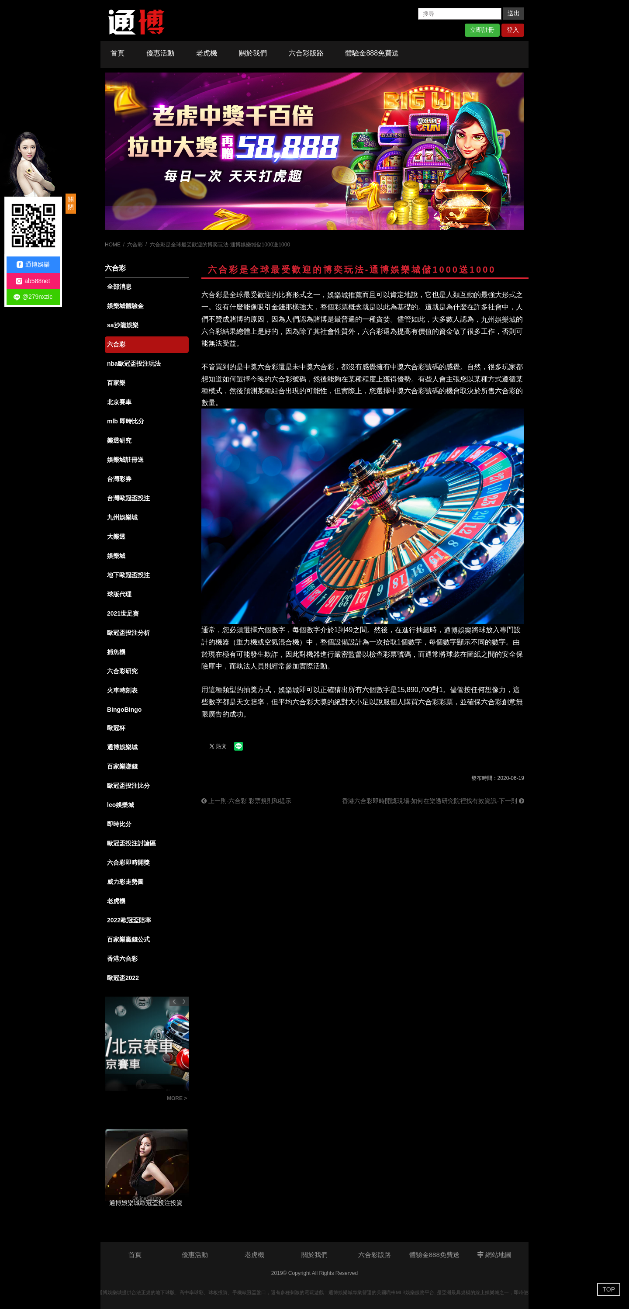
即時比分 (119, 824)
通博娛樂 (33, 264)
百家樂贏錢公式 (128, 939)
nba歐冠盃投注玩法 (134, 363)
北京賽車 (119, 401)
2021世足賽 (123, 613)
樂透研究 (119, 440)
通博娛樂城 (122, 747)
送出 (514, 13)
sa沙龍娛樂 (122, 325)
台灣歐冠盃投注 (128, 498)
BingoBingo (124, 709)
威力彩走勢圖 (125, 881)
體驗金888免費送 (372, 53)
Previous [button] (174, 1001)
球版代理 (119, 594)
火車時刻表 (122, 690)
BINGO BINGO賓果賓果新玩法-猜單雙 (133, 1099)
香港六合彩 (122, 958)
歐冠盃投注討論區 (131, 843)
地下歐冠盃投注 (128, 574)
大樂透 (116, 536)
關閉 (71, 203)
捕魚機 (116, 651)
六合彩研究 (122, 671)
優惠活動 (160, 53)
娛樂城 (116, 555)
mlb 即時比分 (125, 421)
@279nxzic (33, 297)
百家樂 (116, 382)
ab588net (33, 281)
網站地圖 (494, 1254)
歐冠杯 (116, 727)
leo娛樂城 (120, 804)
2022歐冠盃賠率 (129, 920)
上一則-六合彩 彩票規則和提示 (246, 800)
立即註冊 (482, 29)
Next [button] (184, 1001)
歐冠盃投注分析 (128, 632)
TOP (608, 1289)
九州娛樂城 (122, 517)
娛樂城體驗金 (125, 305)
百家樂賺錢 (122, 766)
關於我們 (253, 53)
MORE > (177, 1098)
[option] (314, 151)
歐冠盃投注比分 (128, 785)
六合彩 (135, 245)
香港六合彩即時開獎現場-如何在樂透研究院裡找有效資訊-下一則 (433, 800)
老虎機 (206, 53)
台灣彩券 (119, 478)
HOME (113, 245)
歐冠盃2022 (123, 977)
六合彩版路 (306, 53)
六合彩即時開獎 (128, 862)
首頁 (117, 53)
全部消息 (119, 286)
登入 (513, 29)
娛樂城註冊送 (125, 459)
